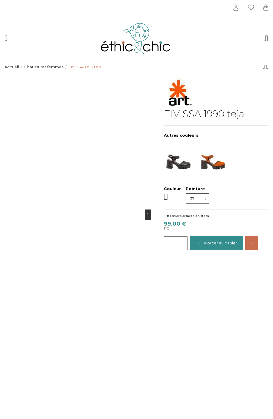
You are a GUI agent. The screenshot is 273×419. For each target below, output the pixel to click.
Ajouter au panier (216, 243)
